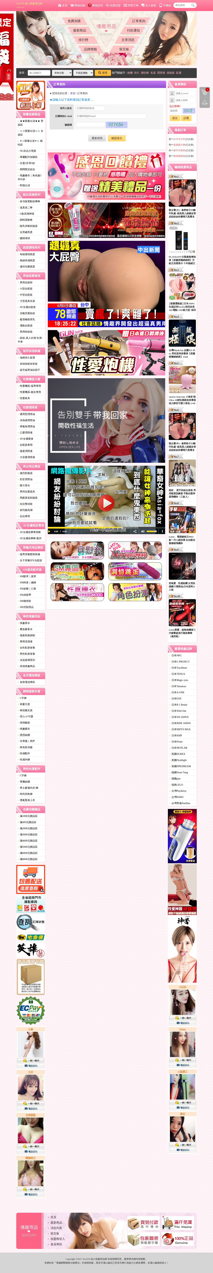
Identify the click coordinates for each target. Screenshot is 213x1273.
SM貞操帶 (24, 594)
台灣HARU (176, 797)
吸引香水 (24, 485)
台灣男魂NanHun (179, 803)
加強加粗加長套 (28, 363)
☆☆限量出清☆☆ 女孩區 (30, 133)
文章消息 (127, 40)
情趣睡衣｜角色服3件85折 (29, 177)
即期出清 (24, 185)
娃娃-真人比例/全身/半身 (30, 340)
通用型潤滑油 (26, 414)
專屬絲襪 (24, 781)
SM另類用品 (26, 607)
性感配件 (24, 753)
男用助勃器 (25, 331)
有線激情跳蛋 (26, 254)
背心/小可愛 (25, 716)
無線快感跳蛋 (26, 260)
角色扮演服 (25, 747)
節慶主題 (24, 704)
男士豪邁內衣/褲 (28, 788)
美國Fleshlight (178, 760)
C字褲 (22, 698)
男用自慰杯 (25, 282)
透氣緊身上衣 (26, 800)
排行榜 (83, 40)
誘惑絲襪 (24, 735)
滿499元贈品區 (27, 822)
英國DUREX (177, 754)
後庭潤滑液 (25, 451)
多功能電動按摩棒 (29, 201)
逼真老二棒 (25, 207)
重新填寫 (97, 138)
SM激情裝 (24, 601)
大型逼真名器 (26, 301)
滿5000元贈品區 (28, 847)
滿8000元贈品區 (28, 859)
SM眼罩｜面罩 (27, 576)
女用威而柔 (25, 232)
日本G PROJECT (179, 661)
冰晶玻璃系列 (26, 660)
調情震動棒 (25, 220)
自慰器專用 (25, 445)
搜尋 (102, 72)
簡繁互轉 (130, 5)
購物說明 (95, 5)
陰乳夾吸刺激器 (28, 226)
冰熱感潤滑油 (26, 420)
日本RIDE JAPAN (180, 723)
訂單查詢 (138, 21)
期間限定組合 (26, 169)
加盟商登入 (58, 1238)
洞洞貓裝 (24, 722)
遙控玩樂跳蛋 (26, 266)
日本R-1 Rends (178, 704)
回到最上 (205, 103)
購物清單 (204, 90)
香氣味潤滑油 (26, 426)
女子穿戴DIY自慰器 (30, 560)
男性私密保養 (26, 654)
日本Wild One (177, 711)
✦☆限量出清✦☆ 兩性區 (30, 143)
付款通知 (133, 30)
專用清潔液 (25, 641)
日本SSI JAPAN (178, 717)
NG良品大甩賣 (27, 151)
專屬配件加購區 (28, 157)
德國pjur (175, 778)
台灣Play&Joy (177, 791)
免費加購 (74, 21)
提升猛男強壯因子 (29, 370)
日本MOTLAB (178, 747)
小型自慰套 (25, 288)
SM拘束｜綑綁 (27, 582)
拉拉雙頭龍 (25, 504)
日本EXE (175, 698)
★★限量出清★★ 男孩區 (30, 123)
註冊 (186, 118)
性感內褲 (24, 759)
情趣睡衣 (24, 728)
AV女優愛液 (25, 438)
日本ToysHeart (178, 667)
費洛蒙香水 (25, 629)
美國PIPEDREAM (180, 766)
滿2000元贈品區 (28, 828)
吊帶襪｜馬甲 (26, 741)
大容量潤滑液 (26, 457)
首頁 (63, 5)
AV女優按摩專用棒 (29, 532)
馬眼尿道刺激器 (28, 497)
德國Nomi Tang (178, 772)
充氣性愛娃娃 (26, 313)
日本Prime (175, 741)
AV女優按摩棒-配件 (30, 538)
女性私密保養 (26, 647)
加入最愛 (148, 5)
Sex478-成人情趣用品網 (29, 5)
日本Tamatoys (177, 686)
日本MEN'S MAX (180, 729)
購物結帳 (77, 5)
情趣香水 (24, 623)
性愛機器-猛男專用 (29, 386)
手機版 (165, 5)
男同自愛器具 (26, 491)
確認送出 (116, 138)
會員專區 (56, 1244)
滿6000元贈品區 (28, 853)
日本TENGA (177, 674)
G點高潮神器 (26, 213)
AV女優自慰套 (27, 307)
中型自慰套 (25, 294)
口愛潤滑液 (25, 432)
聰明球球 (24, 238)
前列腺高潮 (25, 510)
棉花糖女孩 (25, 710)
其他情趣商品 (26, 666)
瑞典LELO (176, 784)
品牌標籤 (90, 49)
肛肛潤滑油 (25, 479)
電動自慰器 (25, 325)
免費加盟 (113, 5)
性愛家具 (24, 398)
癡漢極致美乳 (26, 319)
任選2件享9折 (26, 163)
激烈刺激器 (25, 473)
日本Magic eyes (178, 680)
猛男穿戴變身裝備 (29, 554)
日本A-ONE (176, 692)
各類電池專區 (26, 682)
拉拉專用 (24, 516)
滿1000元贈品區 (28, 816)
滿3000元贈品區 (28, 834)
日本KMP (175, 735)
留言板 (124, 49)
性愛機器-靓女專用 (29, 392)
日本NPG (175, 655)
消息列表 (56, 1228)
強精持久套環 (26, 357)
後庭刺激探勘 (26, 635)
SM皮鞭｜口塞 (27, 588)
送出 (175, 118)
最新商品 (79, 30)
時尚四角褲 (25, 794)
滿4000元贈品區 (28, 840)
